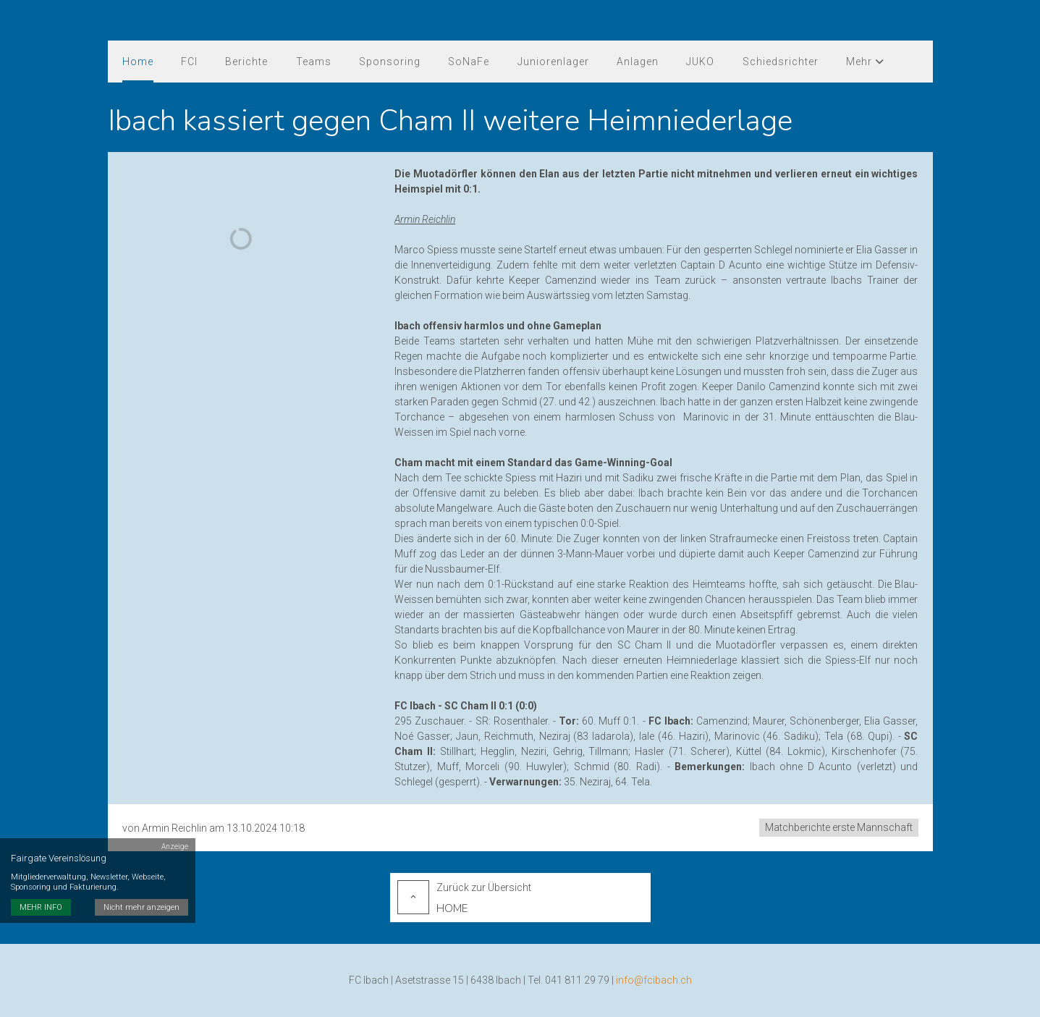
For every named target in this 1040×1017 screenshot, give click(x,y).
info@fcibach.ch (654, 980)
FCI (189, 61)
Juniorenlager (552, 61)
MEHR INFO (41, 900)
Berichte (246, 61)
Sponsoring (389, 61)
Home (137, 61)
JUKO (699, 61)
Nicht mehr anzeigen (141, 900)
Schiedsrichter (778, 61)
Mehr (863, 61)
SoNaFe (468, 61)
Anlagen (636, 61)
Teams (313, 61)
